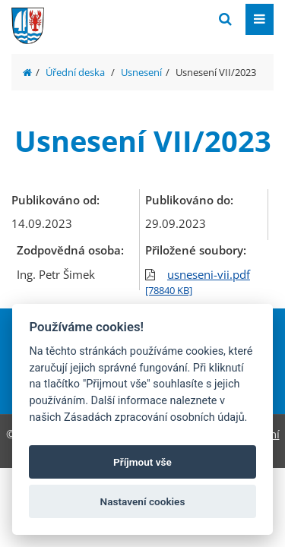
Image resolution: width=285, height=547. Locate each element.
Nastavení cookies (142, 501)
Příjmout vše (142, 462)
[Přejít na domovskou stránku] (125, 18)
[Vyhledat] (225, 19)
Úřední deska (75, 72)
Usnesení (141, 72)
